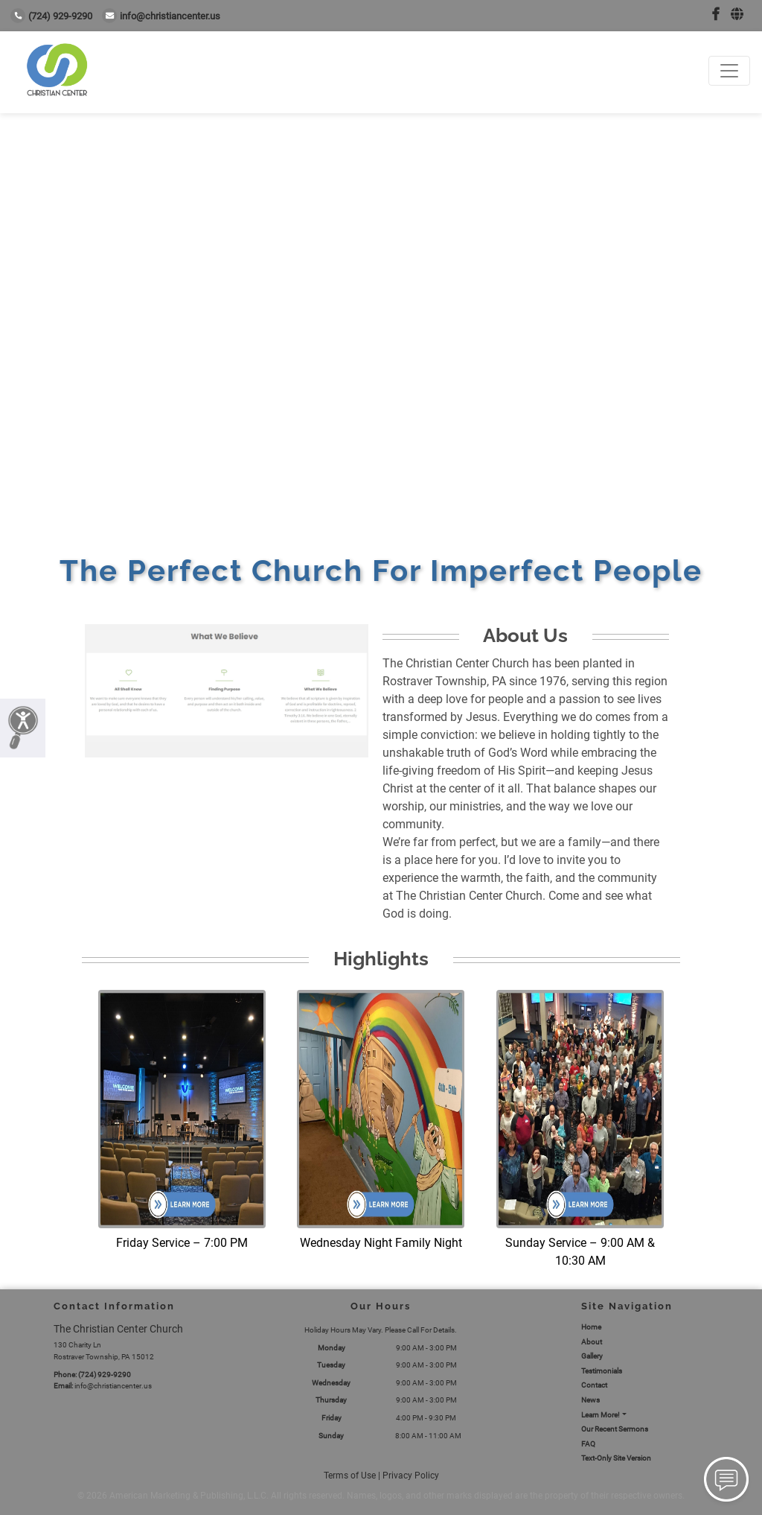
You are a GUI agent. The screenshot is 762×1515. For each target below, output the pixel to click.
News (590, 1400)
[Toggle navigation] (729, 71)
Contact (594, 1385)
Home (591, 1327)
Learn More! (600, 1415)
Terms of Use (350, 1475)
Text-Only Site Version (616, 1458)
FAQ (588, 1444)
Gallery (592, 1356)
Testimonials (601, 1371)
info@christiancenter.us (161, 16)
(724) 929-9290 (51, 16)
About (591, 1342)
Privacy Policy (410, 1475)
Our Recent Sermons (614, 1429)
